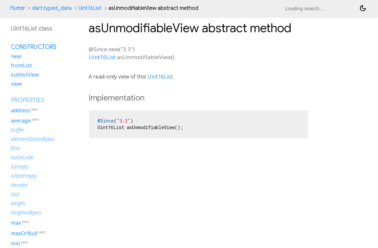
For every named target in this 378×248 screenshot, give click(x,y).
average (21, 120)
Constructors (33, 47)
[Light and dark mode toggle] (363, 8)
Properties (27, 100)
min (15, 243)
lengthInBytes (26, 212)
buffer (18, 129)
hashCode (22, 157)
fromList (21, 65)
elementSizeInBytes (33, 139)
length (18, 203)
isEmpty (20, 166)
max (16, 223)
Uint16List (89, 8)
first (15, 148)
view (16, 83)
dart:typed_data (52, 8)
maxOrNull (24, 233)
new (16, 56)
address (20, 110)
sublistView (25, 74)
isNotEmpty (24, 175)
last (15, 194)
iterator (19, 185)
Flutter (17, 8)
